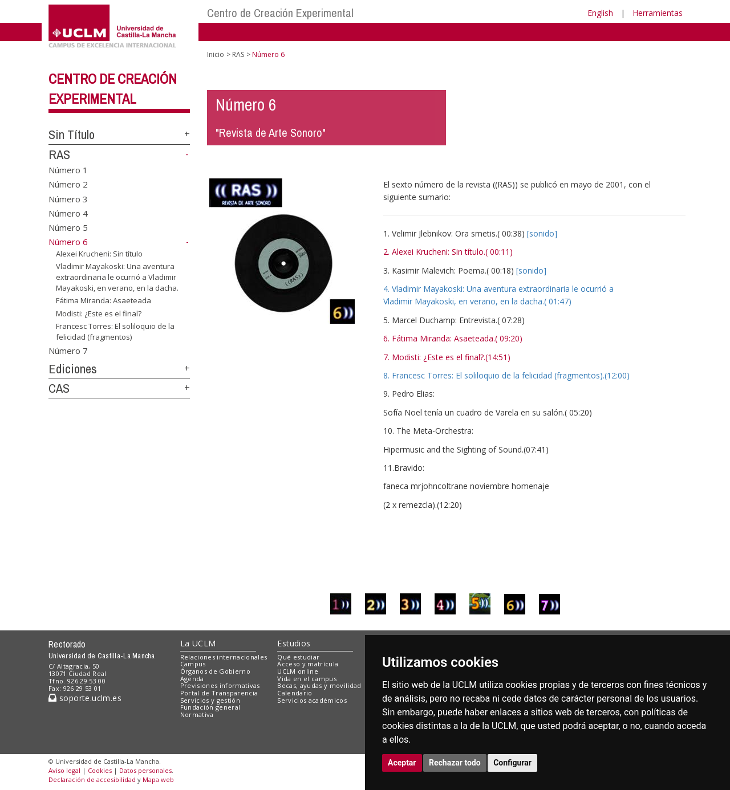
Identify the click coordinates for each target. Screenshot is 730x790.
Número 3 (68, 198)
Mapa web (158, 779)
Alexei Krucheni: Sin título (99, 254)
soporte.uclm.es (84, 698)
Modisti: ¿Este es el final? (98, 313)
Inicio (215, 54)
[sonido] (542, 233)
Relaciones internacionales (223, 657)
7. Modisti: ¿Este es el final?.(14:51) (446, 357)
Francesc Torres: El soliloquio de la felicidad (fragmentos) (115, 331)
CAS (59, 388)
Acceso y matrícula (307, 663)
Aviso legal (64, 770)
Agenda (192, 678)
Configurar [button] (512, 762)
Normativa (197, 714)
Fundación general (210, 707)
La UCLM (198, 643)
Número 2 (68, 184)
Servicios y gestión (210, 700)
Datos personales (145, 770)
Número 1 (68, 169)
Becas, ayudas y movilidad (319, 685)
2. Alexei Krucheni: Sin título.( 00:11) (448, 251)
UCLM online (297, 671)
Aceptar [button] (402, 762)
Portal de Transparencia (219, 693)
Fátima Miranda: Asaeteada (103, 300)
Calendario (294, 693)
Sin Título (71, 134)
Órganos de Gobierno (215, 671)
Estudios (293, 643)
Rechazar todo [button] (455, 762)
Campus (193, 663)
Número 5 (68, 227)
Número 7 (68, 350)
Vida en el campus (306, 678)
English (600, 12)
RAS (59, 154)
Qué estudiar (298, 657)
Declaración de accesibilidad (92, 779)
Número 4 (68, 213)
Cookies (100, 770)
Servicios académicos (312, 700)
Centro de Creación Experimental (280, 13)
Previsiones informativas (220, 685)
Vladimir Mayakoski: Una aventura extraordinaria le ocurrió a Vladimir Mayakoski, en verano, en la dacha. (117, 276)
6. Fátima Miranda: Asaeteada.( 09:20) (452, 338)
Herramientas (657, 12)
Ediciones (72, 368)
